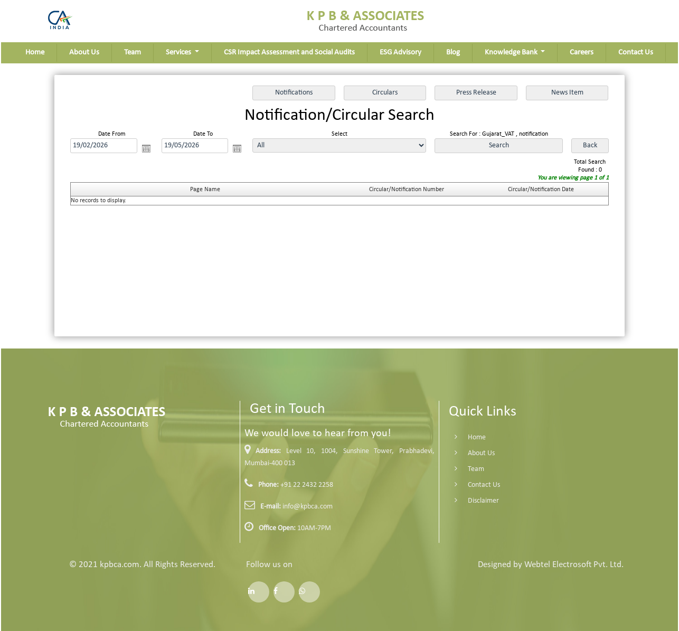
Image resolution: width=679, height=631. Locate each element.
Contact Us (635, 52)
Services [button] (179, 52)
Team (132, 52)
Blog (453, 52)
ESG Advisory (400, 52)
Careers (581, 52)
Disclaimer (470, 501)
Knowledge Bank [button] (512, 52)
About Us (84, 52)
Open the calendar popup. (146, 148)
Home (34, 52)
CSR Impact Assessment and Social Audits (289, 52)
